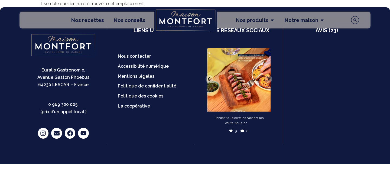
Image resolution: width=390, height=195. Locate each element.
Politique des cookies (140, 96)
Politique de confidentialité (147, 86)
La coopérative (134, 106)
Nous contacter (134, 56)
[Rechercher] (355, 20)
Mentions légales (136, 76)
